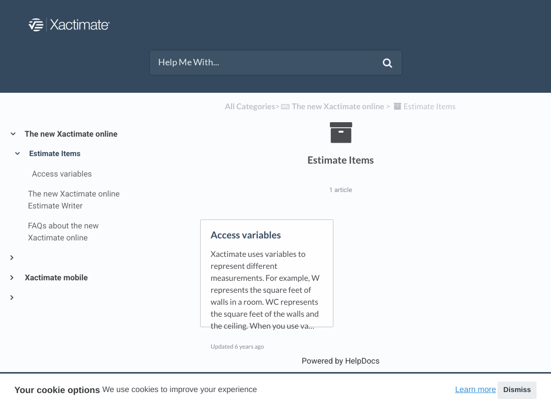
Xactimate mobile (56, 277)
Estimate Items (54, 153)
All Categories (250, 106)
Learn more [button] (475, 390)
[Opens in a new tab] (341, 361)
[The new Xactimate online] (331, 106)
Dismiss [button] (517, 390)
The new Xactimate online (70, 134)
